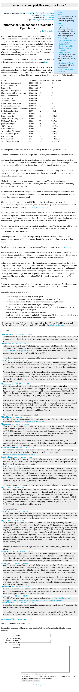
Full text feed (39, 13)
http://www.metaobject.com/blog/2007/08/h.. (19, 455)
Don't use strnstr (48, 15)
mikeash (4, 360)
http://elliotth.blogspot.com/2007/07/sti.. (30, 422)
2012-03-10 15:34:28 (25, 603)
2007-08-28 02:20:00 (19, 466)
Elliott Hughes (6, 417)
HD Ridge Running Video (67, 40)
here (46, 62)
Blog (59, 23)
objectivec (40, 19)
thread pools (67, 247)
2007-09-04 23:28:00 (19, 563)
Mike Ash (47, 31)
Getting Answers (64, 53)
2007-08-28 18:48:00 (15, 487)
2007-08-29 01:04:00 (19, 511)
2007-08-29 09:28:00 (15, 520)
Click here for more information (62, 325)
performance (49, 19)
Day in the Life (64, 44)
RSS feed (29, 13)
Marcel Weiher (7, 448)
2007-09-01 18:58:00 (24, 551)
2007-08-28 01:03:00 (24, 448)
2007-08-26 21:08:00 (19, 360)
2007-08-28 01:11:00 (22, 457)
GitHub (60, 26)
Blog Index (50, 13)
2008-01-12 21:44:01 (20, 587)
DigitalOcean (42, 690)
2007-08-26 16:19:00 (20, 344)
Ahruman (5, 344)
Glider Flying (63, 38)
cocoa (34, 19)
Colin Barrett (6, 334)
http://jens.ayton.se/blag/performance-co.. (20, 351)
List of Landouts (64, 42)
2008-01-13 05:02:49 (19, 596)
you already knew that (40, 207)
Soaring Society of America (65, 49)
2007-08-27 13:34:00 (20, 384)
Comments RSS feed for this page (13, 619)
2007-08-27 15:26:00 (24, 417)
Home (60, 12)
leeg (2, 487)
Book (60, 15)
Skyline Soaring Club (66, 46)
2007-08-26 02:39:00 (23, 334)
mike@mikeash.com (65, 69)
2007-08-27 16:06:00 (20, 424)
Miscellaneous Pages (65, 63)
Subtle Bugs (49, 17)
